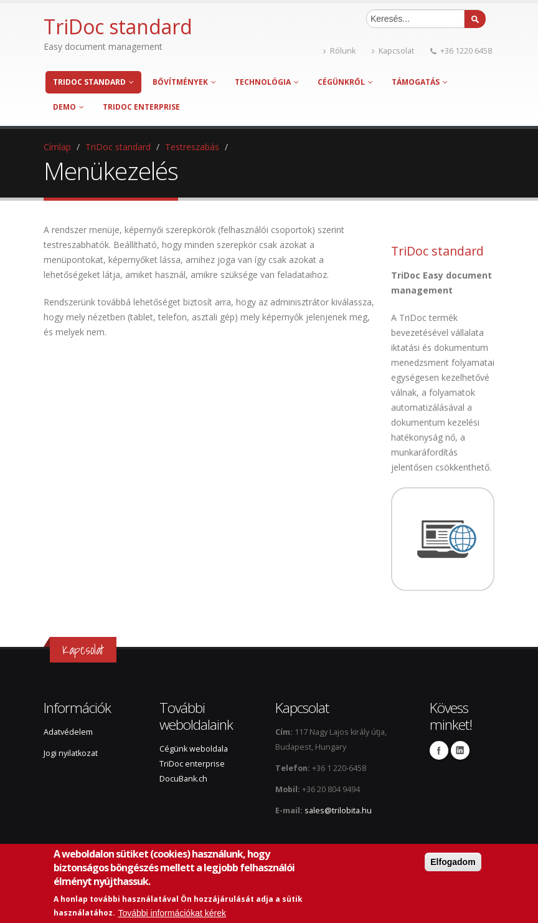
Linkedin (460, 750)
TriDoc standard (93, 82)
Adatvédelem (68, 732)
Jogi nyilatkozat (71, 753)
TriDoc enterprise (141, 107)
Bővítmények (184, 82)
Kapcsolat (393, 50)
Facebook (439, 750)
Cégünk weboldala (193, 749)
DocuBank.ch (183, 778)
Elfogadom (452, 862)
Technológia (267, 82)
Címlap (57, 147)
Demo (68, 107)
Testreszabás (192, 147)
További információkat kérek (172, 913)
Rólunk (339, 50)
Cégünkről (345, 82)
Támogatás (420, 82)
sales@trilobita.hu (338, 810)
